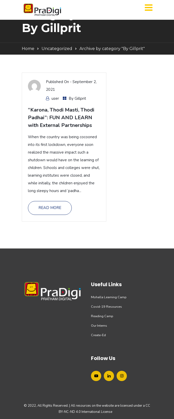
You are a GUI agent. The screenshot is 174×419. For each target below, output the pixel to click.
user (55, 98)
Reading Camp (102, 316)
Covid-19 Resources (106, 306)
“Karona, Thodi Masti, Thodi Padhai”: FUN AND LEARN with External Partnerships (61, 117)
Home (28, 48)
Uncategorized (57, 48)
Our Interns (99, 325)
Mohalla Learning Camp (109, 297)
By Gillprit (77, 98)
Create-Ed (98, 335)
